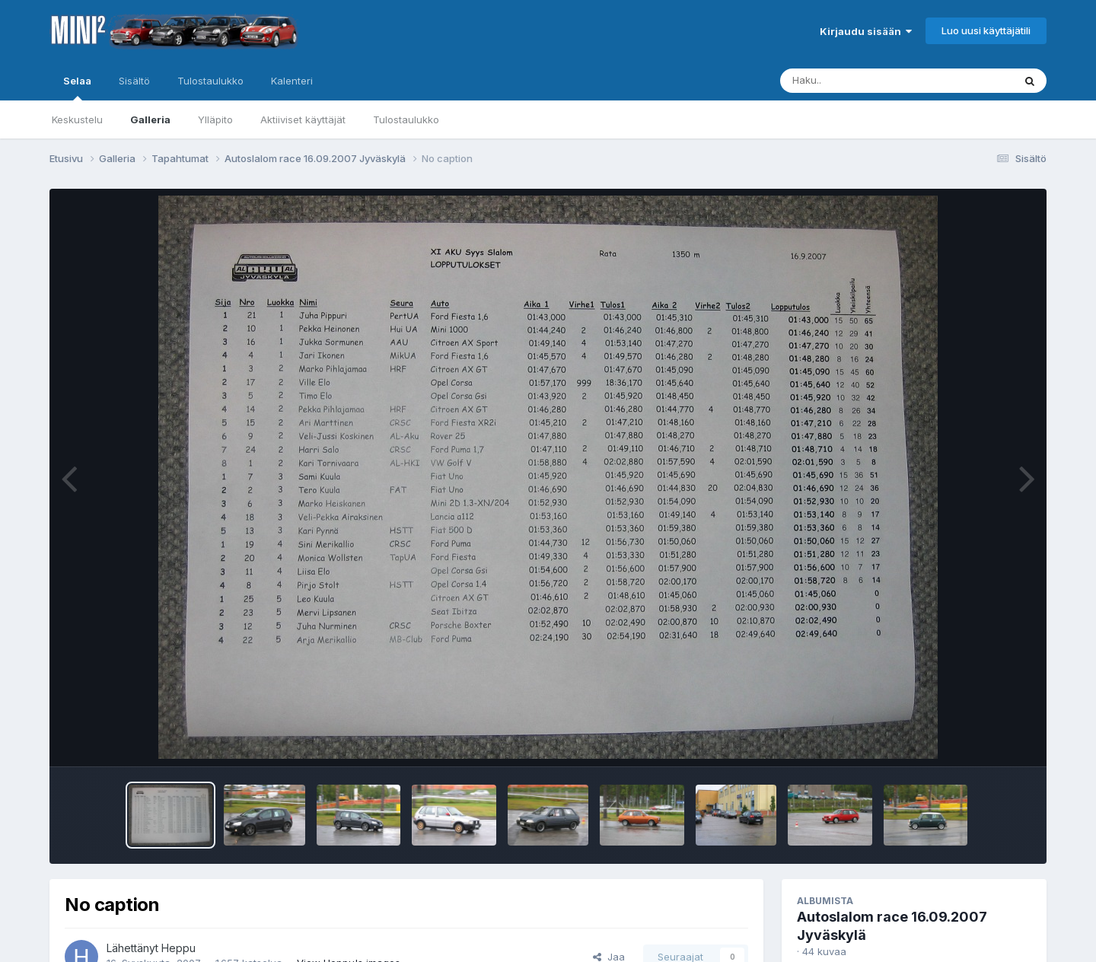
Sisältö (134, 81)
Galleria (150, 119)
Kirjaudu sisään (866, 31)
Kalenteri (292, 81)
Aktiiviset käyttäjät (303, 119)
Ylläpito (215, 119)
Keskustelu (77, 119)
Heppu (178, 947)
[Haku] (868, 80)
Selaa (77, 87)
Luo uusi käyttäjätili (986, 30)
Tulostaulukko (406, 119)
